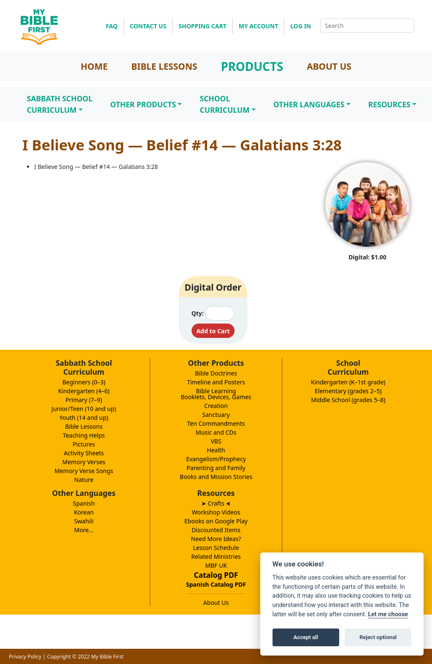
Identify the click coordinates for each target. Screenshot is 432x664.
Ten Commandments (216, 423)
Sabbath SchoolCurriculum (60, 103)
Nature (84, 480)
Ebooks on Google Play (216, 521)
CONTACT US (148, 26)
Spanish (84, 503)
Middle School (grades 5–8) (348, 400)
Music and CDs (216, 432)
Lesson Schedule (216, 548)
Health (216, 450)
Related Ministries (216, 556)
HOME (94, 66)
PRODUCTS (252, 66)
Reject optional (378, 637)
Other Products (143, 104)
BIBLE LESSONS (164, 66)
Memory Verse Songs (83, 471)
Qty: (198, 313)
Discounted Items (216, 530)
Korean (84, 512)
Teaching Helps (84, 435)
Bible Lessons (84, 426)
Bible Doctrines (216, 373)
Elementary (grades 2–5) (348, 391)
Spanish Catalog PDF (216, 584)
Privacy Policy (25, 656)
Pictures (84, 444)
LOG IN (300, 26)
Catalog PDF (216, 575)
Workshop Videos (216, 512)
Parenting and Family (215, 468)
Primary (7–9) (83, 400)
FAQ (112, 26)
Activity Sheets (84, 453)
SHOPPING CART (202, 26)
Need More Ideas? (216, 539)
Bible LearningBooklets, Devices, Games (216, 394)
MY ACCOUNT (258, 26)
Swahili (84, 521)
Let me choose (388, 614)
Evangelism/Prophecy (216, 459)
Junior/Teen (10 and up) (83, 409)
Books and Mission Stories (216, 477)
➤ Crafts (216, 503)
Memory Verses (83, 462)
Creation (216, 406)
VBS (216, 441)
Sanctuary (216, 415)
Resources (389, 104)
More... (84, 530)
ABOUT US (329, 66)
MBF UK (216, 565)
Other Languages (308, 104)
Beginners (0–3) (83, 382)
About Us (216, 603)
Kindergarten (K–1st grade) (348, 382)
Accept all (306, 637)
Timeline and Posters (216, 382)
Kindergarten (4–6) (84, 391)
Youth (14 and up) (83, 418)
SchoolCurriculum (224, 103)
